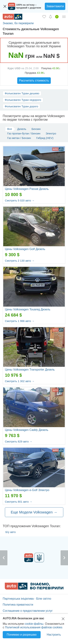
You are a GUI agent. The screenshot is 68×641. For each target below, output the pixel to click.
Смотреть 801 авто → (18, 501)
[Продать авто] (57, 17)
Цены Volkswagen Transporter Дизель (30, 369)
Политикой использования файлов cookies (33, 627)
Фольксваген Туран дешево (22, 93)
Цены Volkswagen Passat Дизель (27, 188)
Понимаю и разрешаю (21, 634)
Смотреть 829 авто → (18, 441)
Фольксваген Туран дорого (21, 106)
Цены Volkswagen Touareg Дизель (27, 309)
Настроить (54, 634)
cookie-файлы (33, 623)
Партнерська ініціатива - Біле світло (27, 598)
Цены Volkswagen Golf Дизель (25, 249)
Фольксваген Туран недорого (23, 99)
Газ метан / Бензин (19, 137)
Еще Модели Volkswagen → (34, 512)
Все (9, 128)
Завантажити (55, 6)
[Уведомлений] (50, 17)
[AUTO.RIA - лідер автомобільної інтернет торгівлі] (12, 17)
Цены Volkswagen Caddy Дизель (26, 429)
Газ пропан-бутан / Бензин (23, 133)
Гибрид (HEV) (44, 137)
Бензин (36, 128)
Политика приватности (18, 604)
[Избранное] (44, 17)
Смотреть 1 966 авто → (19, 320)
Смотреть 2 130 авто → (19, 260)
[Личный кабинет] (64, 17)
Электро (51, 133)
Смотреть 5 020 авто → (19, 200)
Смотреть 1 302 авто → (19, 381)
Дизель (21, 128)
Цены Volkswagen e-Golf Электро (27, 490)
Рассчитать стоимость (34, 80)
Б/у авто (10, 532)
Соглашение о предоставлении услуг (28, 610)
